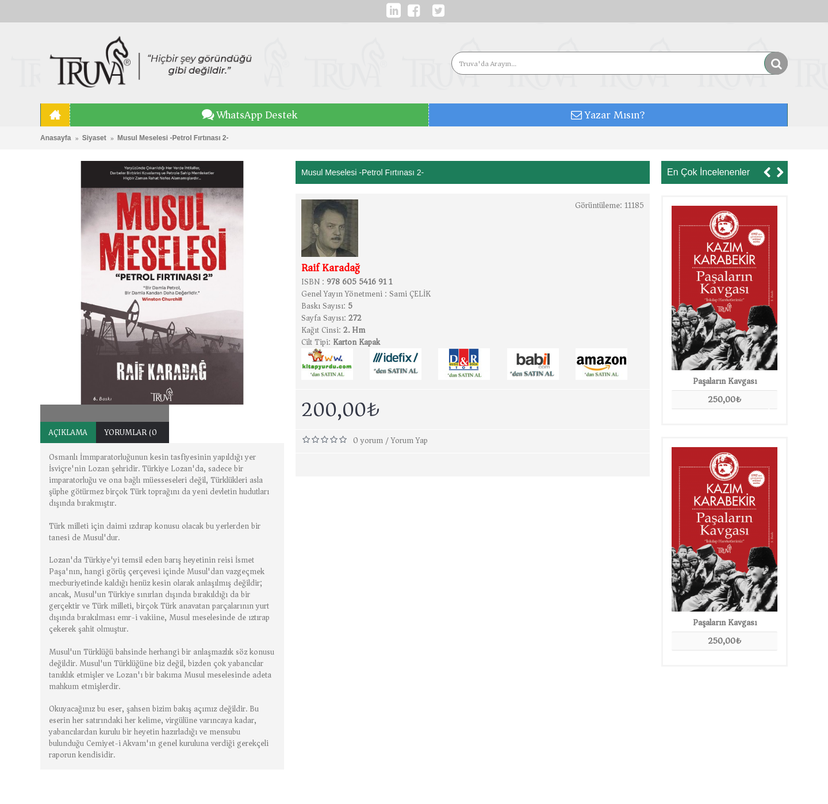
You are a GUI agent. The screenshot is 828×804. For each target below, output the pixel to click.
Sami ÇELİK (410, 294)
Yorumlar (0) (132, 432)
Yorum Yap (409, 440)
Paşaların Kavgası (725, 381)
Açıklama (68, 432)
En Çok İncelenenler (708, 172)
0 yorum (368, 440)
